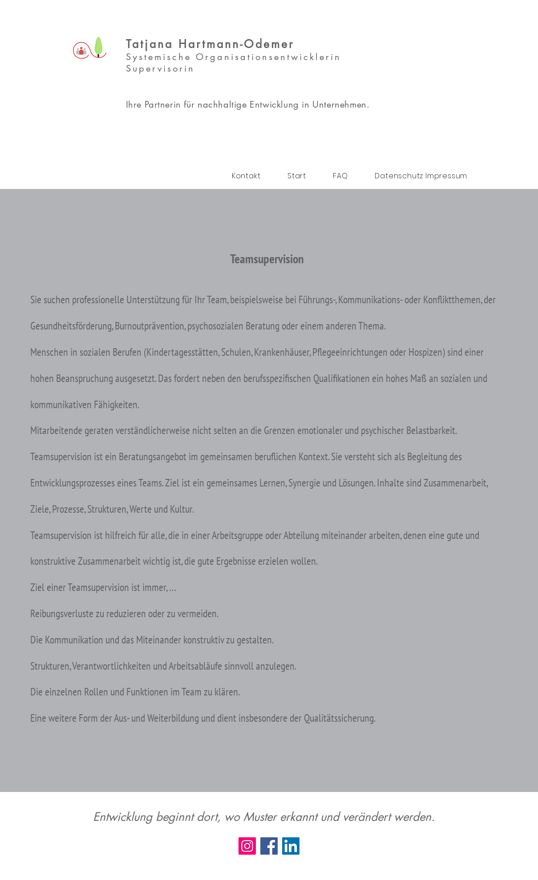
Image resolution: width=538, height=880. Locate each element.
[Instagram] (247, 846)
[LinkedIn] (290, 846)
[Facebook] (269, 846)
